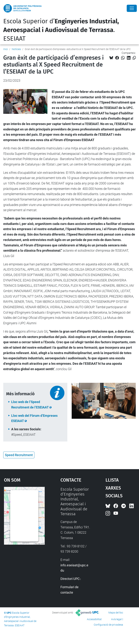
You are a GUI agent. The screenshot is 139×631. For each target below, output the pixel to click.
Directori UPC (70, 579)
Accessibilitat (94, 619)
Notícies (16, 49)
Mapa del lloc (115, 612)
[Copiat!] (134, 58)
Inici (5, 49)
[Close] (132, 8)
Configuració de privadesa (108, 624)
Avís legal (116, 619)
